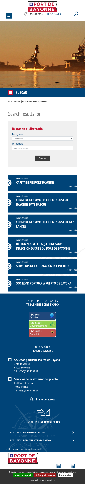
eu (59, 14)
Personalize (65, 475)
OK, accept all (23, 475)
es (56, 14)
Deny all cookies (45, 475)
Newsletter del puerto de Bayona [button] (42, 432)
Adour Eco (72, 468)
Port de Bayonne (58, 468)
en (52, 14)
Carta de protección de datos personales (28, 449)
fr (48, 14)
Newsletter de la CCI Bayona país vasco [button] (42, 440)
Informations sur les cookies (42, 480)
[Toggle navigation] (9, 16)
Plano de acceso (46, 399)
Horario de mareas (33, 14)
